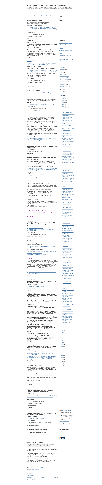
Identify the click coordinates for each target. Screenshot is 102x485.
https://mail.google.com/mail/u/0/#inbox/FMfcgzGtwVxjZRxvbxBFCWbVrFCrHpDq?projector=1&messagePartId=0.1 (42, 71)
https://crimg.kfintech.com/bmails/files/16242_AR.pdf (40, 93)
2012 (62, 359)
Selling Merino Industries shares (68, 123)
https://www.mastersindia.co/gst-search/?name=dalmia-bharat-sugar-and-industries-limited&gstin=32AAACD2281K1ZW (41, 253)
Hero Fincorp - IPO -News (66, 228)
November (64, 100)
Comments (62, 72)
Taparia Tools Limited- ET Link (67, 311)
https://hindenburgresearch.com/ (35, 286)
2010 (62, 363)
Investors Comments (63, 77)
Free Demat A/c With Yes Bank (67, 293)
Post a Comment (30, 475)
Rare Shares (62, 82)
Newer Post (29, 477)
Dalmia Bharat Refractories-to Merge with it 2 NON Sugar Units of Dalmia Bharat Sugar (41, 223)
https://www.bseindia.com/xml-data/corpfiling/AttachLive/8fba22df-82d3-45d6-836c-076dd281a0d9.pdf (41, 308)
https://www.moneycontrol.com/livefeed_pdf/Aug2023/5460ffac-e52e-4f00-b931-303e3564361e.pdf (42, 63)
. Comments (32, 469)
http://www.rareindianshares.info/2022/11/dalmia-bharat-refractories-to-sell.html (41, 272)
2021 (62, 342)
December (64, 98)
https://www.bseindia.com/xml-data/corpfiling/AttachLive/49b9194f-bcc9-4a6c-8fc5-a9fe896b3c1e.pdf (40, 229)
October (63, 102)
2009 (62, 365)
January (63, 337)
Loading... (61, 426)
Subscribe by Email (47, 15)
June (63, 328)
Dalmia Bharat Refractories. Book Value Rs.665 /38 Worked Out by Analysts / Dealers (66, 52)
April (63, 332)
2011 (62, 361)
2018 (62, 348)
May (63, 330)
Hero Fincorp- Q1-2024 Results (67, 230)
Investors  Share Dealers (64, 76)
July (63, 326)
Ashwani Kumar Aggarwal (66, 410)
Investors (61, 74)
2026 (62, 91)
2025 (62, 93)
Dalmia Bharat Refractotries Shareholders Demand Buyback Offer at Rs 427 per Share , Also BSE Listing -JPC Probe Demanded (42, 295)
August (63, 106)
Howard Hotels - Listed (66, 197)
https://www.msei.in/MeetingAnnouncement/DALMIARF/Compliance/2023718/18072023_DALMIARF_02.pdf (42, 396)
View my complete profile (64, 421)
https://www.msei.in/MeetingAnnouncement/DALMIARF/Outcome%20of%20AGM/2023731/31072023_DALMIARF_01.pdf (42, 29)
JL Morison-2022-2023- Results (67, 147)
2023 (62, 97)
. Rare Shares (36, 469)
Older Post (56, 477)
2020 (62, 344)
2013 (62, 357)
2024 (62, 95)
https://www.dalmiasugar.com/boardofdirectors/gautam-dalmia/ (41, 247)
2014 (62, 355)
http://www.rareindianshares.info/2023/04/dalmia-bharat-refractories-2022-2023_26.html (41, 139)
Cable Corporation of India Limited (68, 273)
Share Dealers (62, 84)
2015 (62, 353)
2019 (62, 346)
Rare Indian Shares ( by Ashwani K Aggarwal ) (46, 5)
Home (43, 477)
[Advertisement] (42, 483)
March (63, 334)
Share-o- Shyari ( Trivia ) (64, 86)
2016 (62, 351)
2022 (62, 340)
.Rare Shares (62, 70)
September (64, 104)
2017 (62, 350)
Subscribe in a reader (38, 15)
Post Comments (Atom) (36, 479)
